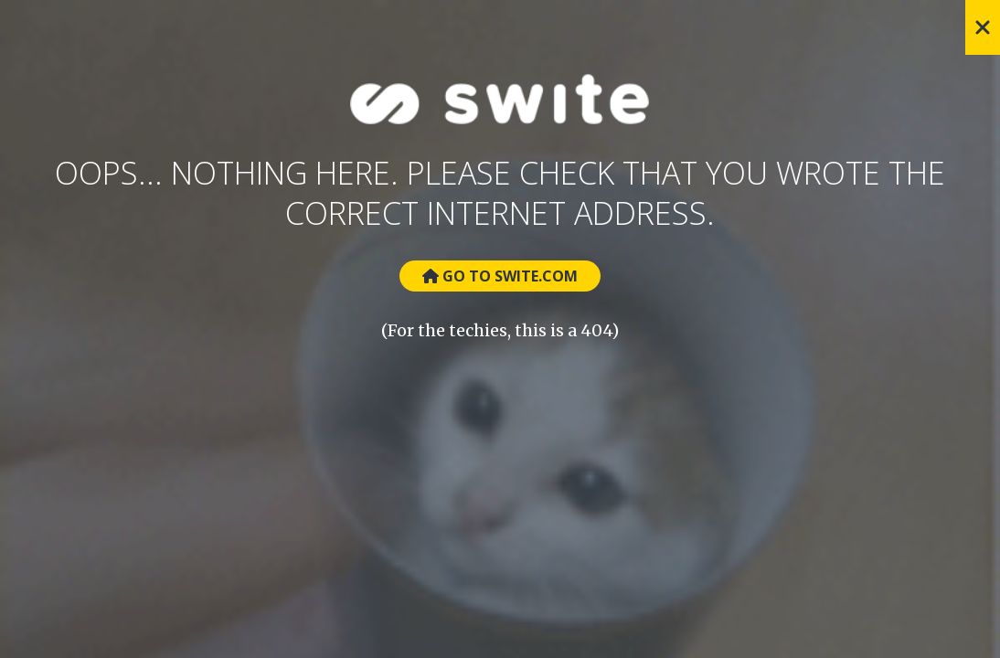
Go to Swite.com (500, 276)
